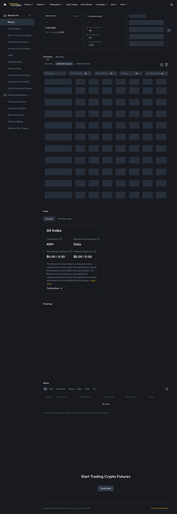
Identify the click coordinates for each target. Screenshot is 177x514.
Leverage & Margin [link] (17, 108)
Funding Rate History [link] (18, 41)
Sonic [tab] (87, 389)
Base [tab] (79, 389)
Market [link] (11, 22)
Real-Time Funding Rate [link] (20, 35)
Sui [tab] (94, 389)
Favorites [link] (49, 64)
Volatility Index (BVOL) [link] (19, 81)
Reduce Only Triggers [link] (18, 128)
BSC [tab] (51, 389)
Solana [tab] (71, 389)
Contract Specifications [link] (19, 75)
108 (162, 458)
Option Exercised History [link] (20, 88)
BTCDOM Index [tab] (64, 219)
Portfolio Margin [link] (15, 121)
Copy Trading (71, 4)
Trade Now (105, 488)
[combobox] (77, 16)
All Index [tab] (49, 219)
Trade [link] (163, 405)
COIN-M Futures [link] (83, 64)
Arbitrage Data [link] (15, 61)
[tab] (47, 57)
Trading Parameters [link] (17, 101)
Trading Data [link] (14, 28)
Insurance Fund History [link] (19, 48)
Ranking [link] (60, 56)
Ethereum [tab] (61, 389)
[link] (5, 4)
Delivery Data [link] (14, 68)
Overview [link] (47, 56)
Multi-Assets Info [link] (16, 114)
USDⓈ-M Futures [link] (64, 64)
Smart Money (86, 4)
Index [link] (10, 55)
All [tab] (45, 389)
